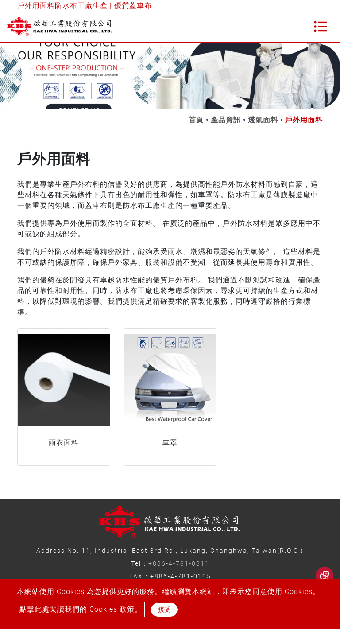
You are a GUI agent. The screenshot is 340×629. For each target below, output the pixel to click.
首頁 (196, 120)
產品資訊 (226, 120)
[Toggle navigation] (320, 26)
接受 (164, 609)
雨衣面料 (64, 442)
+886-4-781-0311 (178, 563)
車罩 (170, 442)
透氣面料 (263, 120)
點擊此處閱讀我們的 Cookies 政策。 (80, 609)
